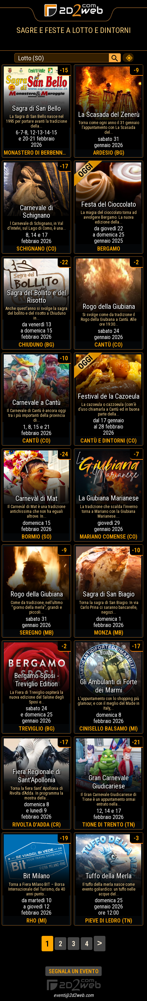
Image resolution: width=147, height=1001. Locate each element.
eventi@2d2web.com (74, 995)
